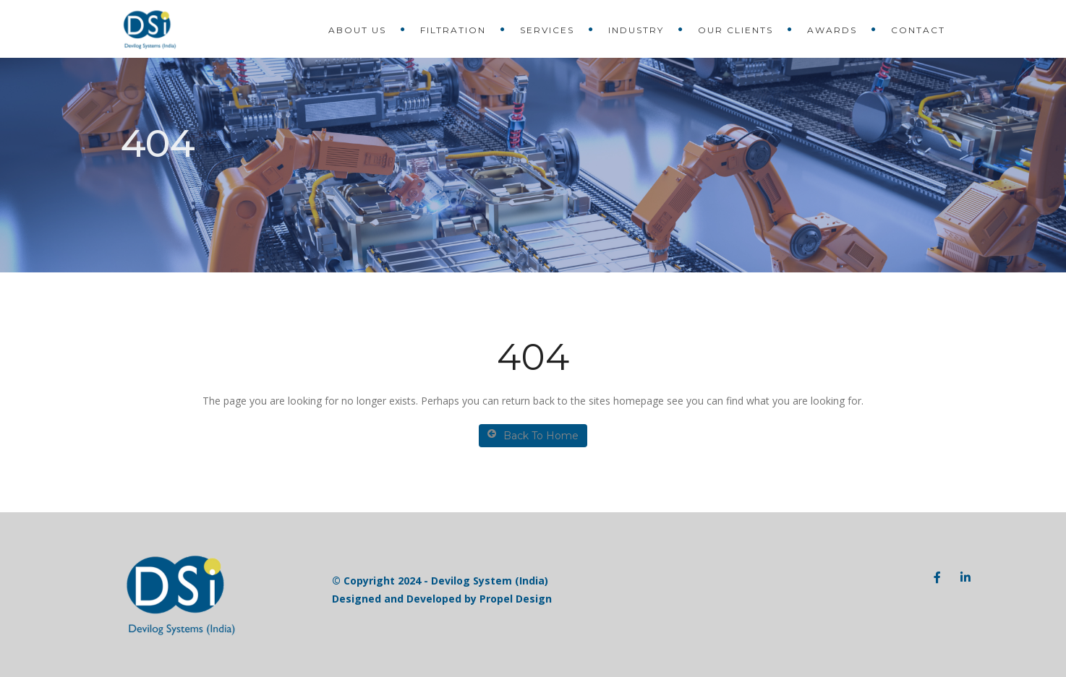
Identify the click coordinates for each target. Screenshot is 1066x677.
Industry (636, 30)
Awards (832, 30)
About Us (357, 30)
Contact (918, 30)
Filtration (453, 30)
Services (547, 30)
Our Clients (735, 30)
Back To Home (533, 435)
